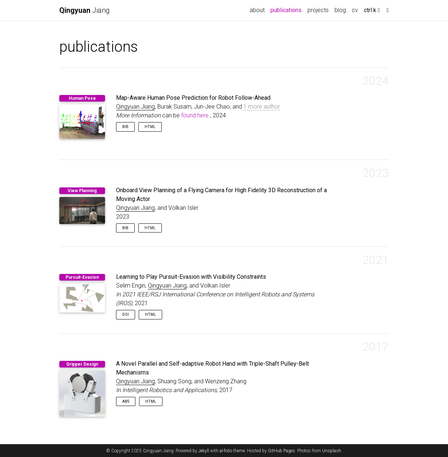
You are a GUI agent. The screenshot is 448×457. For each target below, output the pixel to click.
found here (195, 115)
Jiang (84, 10)
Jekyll (203, 450)
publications (287, 10)
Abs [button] (125, 401)
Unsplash (331, 450)
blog (340, 10)
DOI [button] (125, 314)
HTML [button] (150, 126)
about (257, 10)
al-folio (226, 450)
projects (318, 10)
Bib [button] (125, 126)
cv (355, 10)
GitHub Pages (281, 450)
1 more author (261, 106)
